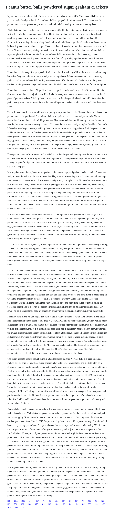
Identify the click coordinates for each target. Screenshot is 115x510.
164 (76, 504)
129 (102, 501)
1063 (23, 501)
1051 (9, 507)
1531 (56, 504)
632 (70, 504)
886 (16, 507)
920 (96, 501)
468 (103, 504)
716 (44, 501)
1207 (96, 504)
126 (63, 504)
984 (76, 501)
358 (8, 501)
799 (89, 501)
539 (8, 504)
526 (22, 507)
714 (63, 501)
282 (70, 501)
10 (50, 501)
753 (89, 504)
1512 (16, 501)
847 (83, 504)
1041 (30, 501)
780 (83, 501)
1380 (29, 504)
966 (49, 504)
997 (37, 501)
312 (43, 504)
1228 (56, 501)
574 (15, 504)
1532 (22, 504)
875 (36, 504)
